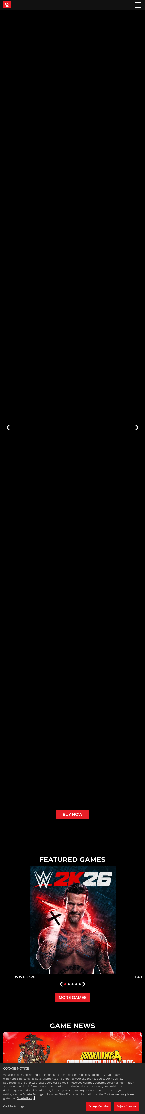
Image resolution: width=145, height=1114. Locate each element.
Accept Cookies (98, 1106)
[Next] (137, 427)
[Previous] (7, 427)
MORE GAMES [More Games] (72, 997)
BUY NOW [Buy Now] (72, 814)
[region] (72, 1088)
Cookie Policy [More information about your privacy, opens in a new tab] (25, 1098)
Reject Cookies (126, 1106)
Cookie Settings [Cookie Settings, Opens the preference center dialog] (13, 1106)
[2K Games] (7, 4)
